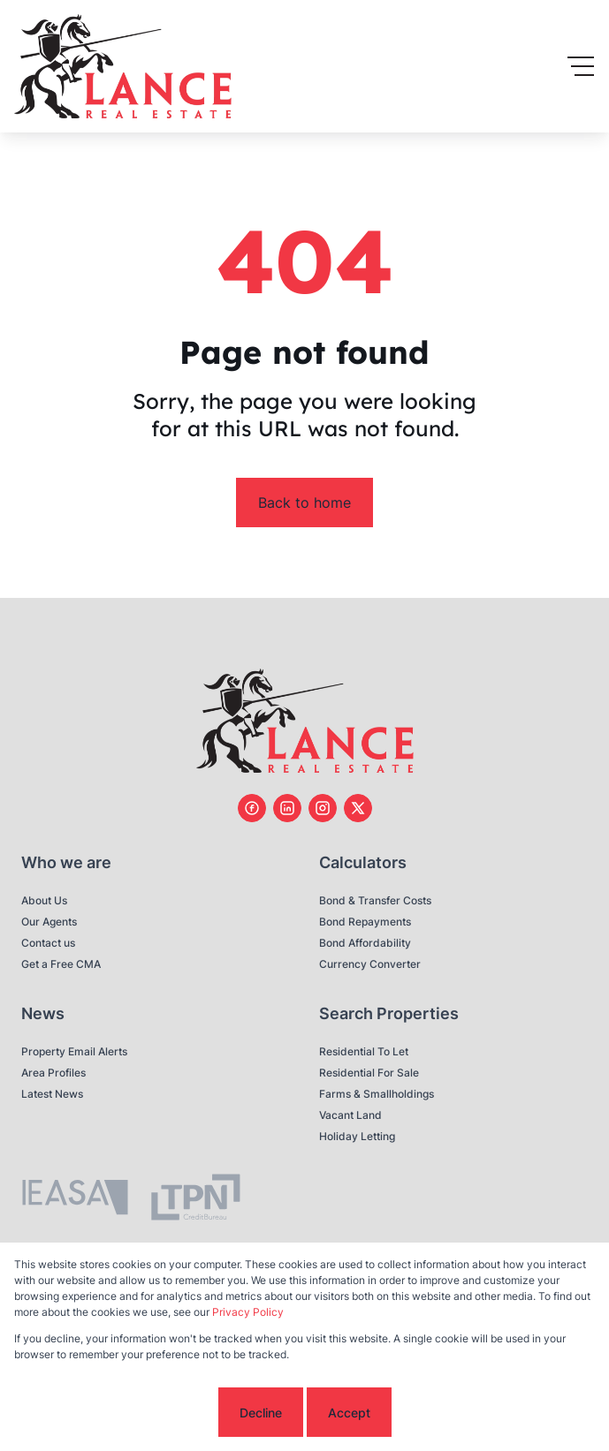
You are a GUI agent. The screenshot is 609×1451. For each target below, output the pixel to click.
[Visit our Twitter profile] (358, 808)
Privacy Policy (248, 1312)
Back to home (304, 502)
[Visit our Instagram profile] (322, 808)
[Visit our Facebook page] (252, 808)
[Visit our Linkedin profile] (287, 808)
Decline (261, 1412)
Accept (349, 1412)
